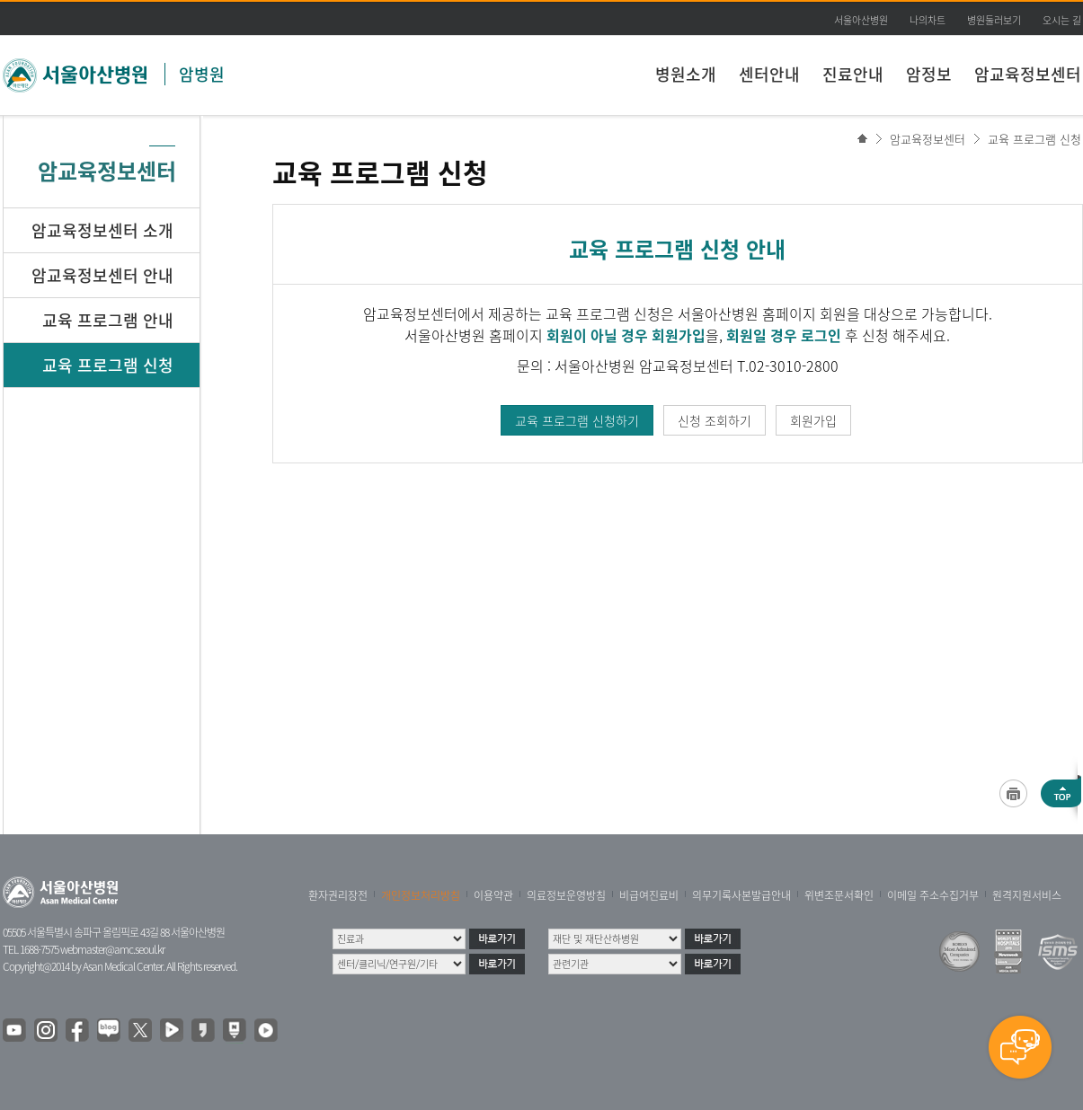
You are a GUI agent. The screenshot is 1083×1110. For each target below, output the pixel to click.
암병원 (202, 74)
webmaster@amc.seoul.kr (112, 949)
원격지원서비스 (1026, 895)
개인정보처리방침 (420, 895)
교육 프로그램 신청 (1034, 139)
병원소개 (685, 74)
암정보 (929, 74)
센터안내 (769, 74)
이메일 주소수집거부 (933, 895)
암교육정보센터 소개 (102, 230)
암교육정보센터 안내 (102, 275)
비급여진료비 (649, 895)
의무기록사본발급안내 (741, 895)
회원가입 (813, 420)
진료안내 (852, 74)
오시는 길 (1062, 20)
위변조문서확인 (839, 895)
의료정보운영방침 (566, 895)
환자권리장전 (338, 895)
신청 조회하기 (714, 420)
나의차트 (927, 20)
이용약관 (493, 895)
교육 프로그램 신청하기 (577, 420)
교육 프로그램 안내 (107, 320)
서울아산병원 (861, 20)
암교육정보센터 (1027, 74)
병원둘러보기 (994, 20)
